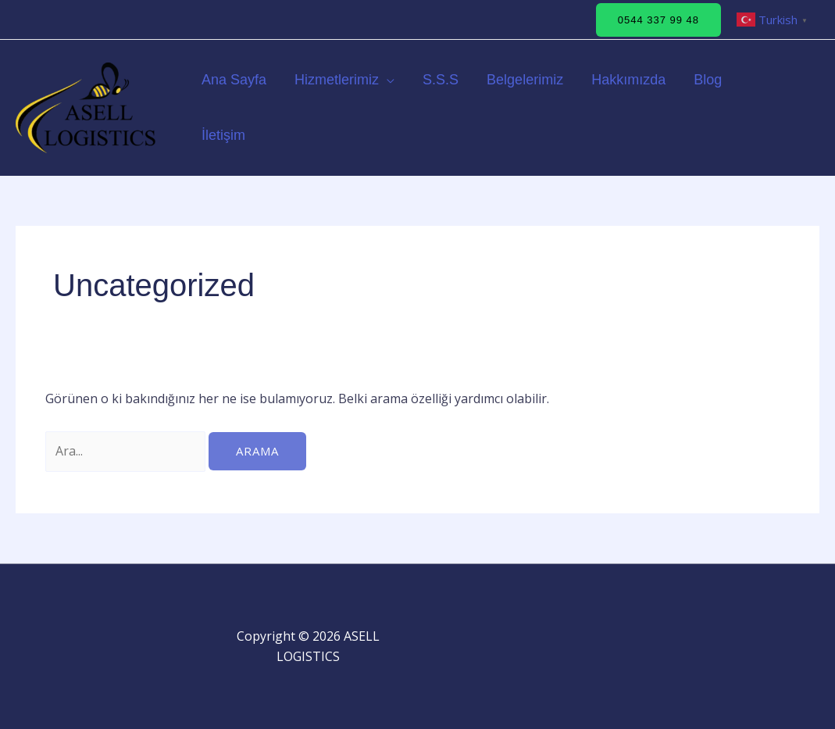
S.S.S (441, 80)
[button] (658, 20)
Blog (708, 80)
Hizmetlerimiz (336, 80)
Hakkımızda (628, 80)
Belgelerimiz (525, 80)
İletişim (223, 135)
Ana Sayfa (234, 80)
